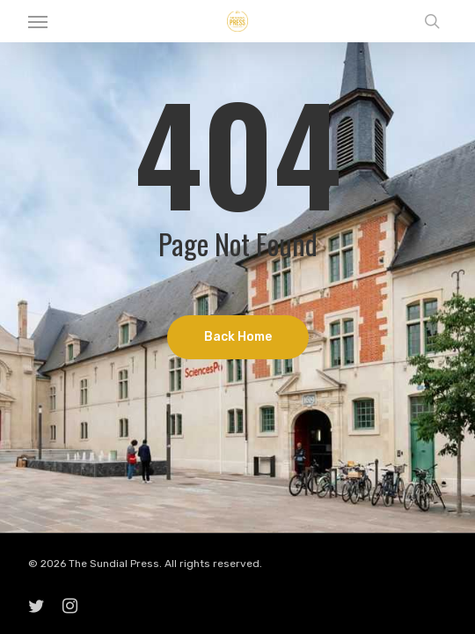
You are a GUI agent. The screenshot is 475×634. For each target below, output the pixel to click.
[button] (38, 21)
